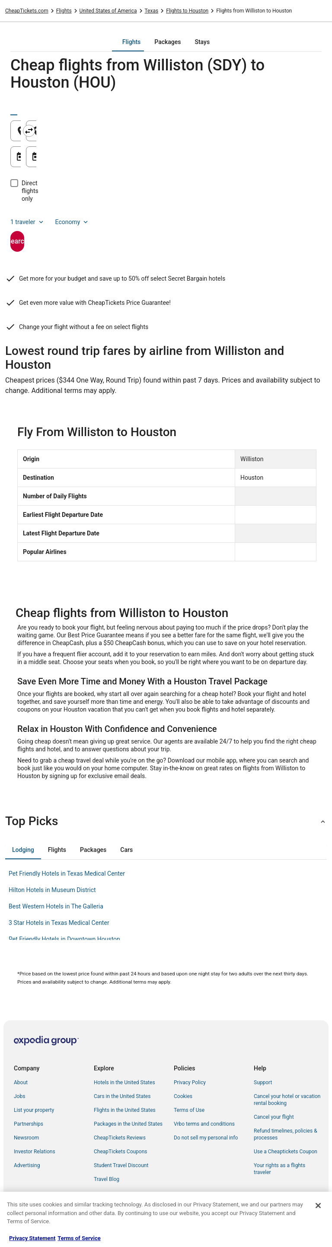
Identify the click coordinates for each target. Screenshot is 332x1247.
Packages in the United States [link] (128, 1124)
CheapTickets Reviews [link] (120, 1138)
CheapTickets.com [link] (26, 11)
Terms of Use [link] (189, 1110)
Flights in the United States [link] (125, 1110)
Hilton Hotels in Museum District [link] (52, 889)
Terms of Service (78, 1238)
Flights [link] (64, 11)
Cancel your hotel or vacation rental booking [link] (287, 1099)
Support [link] (263, 1082)
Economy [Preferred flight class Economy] (72, 206)
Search (47, 226)
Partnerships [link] (28, 1124)
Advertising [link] (27, 1165)
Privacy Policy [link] (190, 1082)
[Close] (318, 1205)
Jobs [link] (19, 1096)
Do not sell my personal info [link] (206, 1138)
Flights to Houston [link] (187, 11)
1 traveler (27, 206)
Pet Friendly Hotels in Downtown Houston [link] (64, 939)
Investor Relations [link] (34, 1152)
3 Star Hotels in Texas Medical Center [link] (59, 922)
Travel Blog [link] (106, 1179)
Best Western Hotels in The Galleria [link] (56, 906)
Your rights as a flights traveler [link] (279, 1168)
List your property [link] (34, 1110)
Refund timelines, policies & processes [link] (285, 1134)
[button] (166, 821)
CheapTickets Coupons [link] (120, 1152)
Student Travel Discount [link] (121, 1165)
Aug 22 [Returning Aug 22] (198, 160)
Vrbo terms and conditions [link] (204, 1124)
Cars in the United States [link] (122, 1096)
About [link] (21, 1082)
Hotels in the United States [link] (124, 1082)
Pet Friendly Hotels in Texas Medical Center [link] (67, 873)
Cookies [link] (183, 1096)
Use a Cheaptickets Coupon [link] (285, 1152)
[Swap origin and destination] (168, 131)
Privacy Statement (32, 1238)
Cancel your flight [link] (274, 1117)
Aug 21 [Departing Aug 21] (40, 160)
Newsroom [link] (26, 1138)
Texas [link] (152, 11)
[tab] (131, 41)
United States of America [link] (108, 11)
